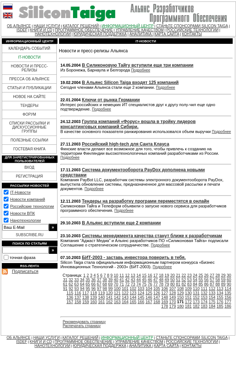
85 (200, 284)
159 (85, 302)
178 (164, 306)
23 (189, 275)
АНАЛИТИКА (141, 34)
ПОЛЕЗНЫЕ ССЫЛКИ (29, 140)
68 (105, 284)
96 (93, 288)
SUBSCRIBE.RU (30, 235)
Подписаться (25, 271)
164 (125, 302)
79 (166, 284)
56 (206, 279)
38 (105, 279)
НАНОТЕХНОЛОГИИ (53, 34)
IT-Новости (20, 192)
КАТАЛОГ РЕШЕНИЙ (81, 26)
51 (178, 279)
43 (133, 279)
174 (204, 302)
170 (172, 302)
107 (172, 288)
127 (164, 293)
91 (65, 288)
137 (77, 297)
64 (82, 284)
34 (82, 279)
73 (133, 284)
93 (76, 288)
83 (189, 284)
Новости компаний (27, 199)
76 (150, 284)
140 (101, 297)
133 (212, 293)
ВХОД (29, 167)
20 (172, 275)
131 (196, 293)
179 (172, 306)
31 (65, 279)
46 (150, 279)
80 (172, 284)
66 (93, 284)
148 (164, 297)
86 (206, 284)
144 (133, 297)
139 (93, 297)
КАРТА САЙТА (167, 34)
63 (76, 284)
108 (180, 288)
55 (200, 279)
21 (178, 275)
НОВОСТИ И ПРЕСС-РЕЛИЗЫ (29, 68)
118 (93, 293)
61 (65, 284)
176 (219, 302)
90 (229, 284)
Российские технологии (32, 206)
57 (212, 279)
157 (69, 302)
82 (183, 284)
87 (212, 284)
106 (164, 288)
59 (223, 279)
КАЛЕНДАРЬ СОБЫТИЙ (29, 48)
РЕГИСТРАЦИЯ (29, 176)
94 (82, 288)
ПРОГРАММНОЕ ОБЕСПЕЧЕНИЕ (84, 30)
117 (85, 293)
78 (161, 284)
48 (161, 279)
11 (121, 275)
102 (133, 288)
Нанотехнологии (25, 220)
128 (172, 293)
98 (105, 288)
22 (183, 275)
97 (99, 288)
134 (219, 293)
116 (77, 293)
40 (116, 279)
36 (93, 279)
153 (204, 297)
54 (195, 279)
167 (148, 302)
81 (178, 284)
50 (172, 279)
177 (228, 302)
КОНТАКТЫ (192, 34)
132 (204, 293)
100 (117, 288)
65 (88, 284)
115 (69, 293)
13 (133, 275)
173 (196, 302)
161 (101, 302)
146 (148, 297)
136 (69, 297)
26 (206, 275)
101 (125, 288)
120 (109, 293)
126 (156, 293)
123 (133, 293)
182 (196, 306)
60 (229, 279)
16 (150, 275)
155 (219, 297)
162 (109, 302)
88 (217, 284)
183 (204, 306)
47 (155, 279)
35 (88, 279)
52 (183, 279)
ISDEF (22, 30)
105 (156, 288)
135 (228, 293)
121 (117, 293)
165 (133, 302)
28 (217, 275)
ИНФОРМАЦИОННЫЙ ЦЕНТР (127, 26)
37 (99, 279)
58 (217, 279)
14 (138, 275)
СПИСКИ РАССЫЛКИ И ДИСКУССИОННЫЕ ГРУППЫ (29, 127)
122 (125, 293)
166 (141, 302)
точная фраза (22, 257)
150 (180, 297)
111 (204, 288)
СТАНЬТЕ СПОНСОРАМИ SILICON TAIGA (192, 26)
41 (121, 279)
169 (164, 302)
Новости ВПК (22, 213)
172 (188, 302)
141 (109, 297)
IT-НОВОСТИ (29, 57)
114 (228, 288)
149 (172, 297)
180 (180, 306)
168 (156, 302)
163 (117, 302)
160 (93, 302)
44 (138, 279)
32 (71, 279)
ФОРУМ (29, 114)
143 (125, 297)
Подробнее (140, 70)
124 (141, 293)
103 (141, 288)
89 (223, 284)
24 (195, 275)
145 (141, 297)
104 (148, 288)
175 (212, 302)
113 (219, 288)
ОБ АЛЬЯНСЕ (19, 26)
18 (161, 275)
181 (188, 306)
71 (121, 284)
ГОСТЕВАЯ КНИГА (29, 149)
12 (127, 275)
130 (188, 293)
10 (116, 275)
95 (88, 288)
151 (188, 297)
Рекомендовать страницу (84, 322)
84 (195, 284)
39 (110, 279)
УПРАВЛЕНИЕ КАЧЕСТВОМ (139, 30)
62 (71, 284)
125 (148, 293)
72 (127, 284)
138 (85, 297)
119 (101, 293)
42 (127, 279)
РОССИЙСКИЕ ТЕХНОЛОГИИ (192, 30)
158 (77, 302)
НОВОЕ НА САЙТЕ (29, 97)
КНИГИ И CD (41, 30)
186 (228, 306)
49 (166, 279)
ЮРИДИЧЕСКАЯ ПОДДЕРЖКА (99, 34)
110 (196, 288)
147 (156, 297)
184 (212, 306)
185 (219, 306)
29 (223, 275)
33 (76, 279)
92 (71, 288)
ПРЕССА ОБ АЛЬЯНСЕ (29, 79)
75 (144, 284)
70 (116, 284)
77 (155, 284)
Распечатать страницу (82, 326)
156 (228, 297)
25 (200, 275)
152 (196, 297)
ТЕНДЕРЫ (29, 106)
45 (144, 279)
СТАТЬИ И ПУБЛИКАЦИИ (29, 88)
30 (229, 275)
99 (110, 288)
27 (212, 275)
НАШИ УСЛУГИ (47, 26)
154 (212, 297)
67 (99, 284)
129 (180, 293)
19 (166, 275)
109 (188, 288)
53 (189, 279)
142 (117, 297)
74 (138, 284)
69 (110, 284)
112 (212, 288)
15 (144, 275)
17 (155, 275)
